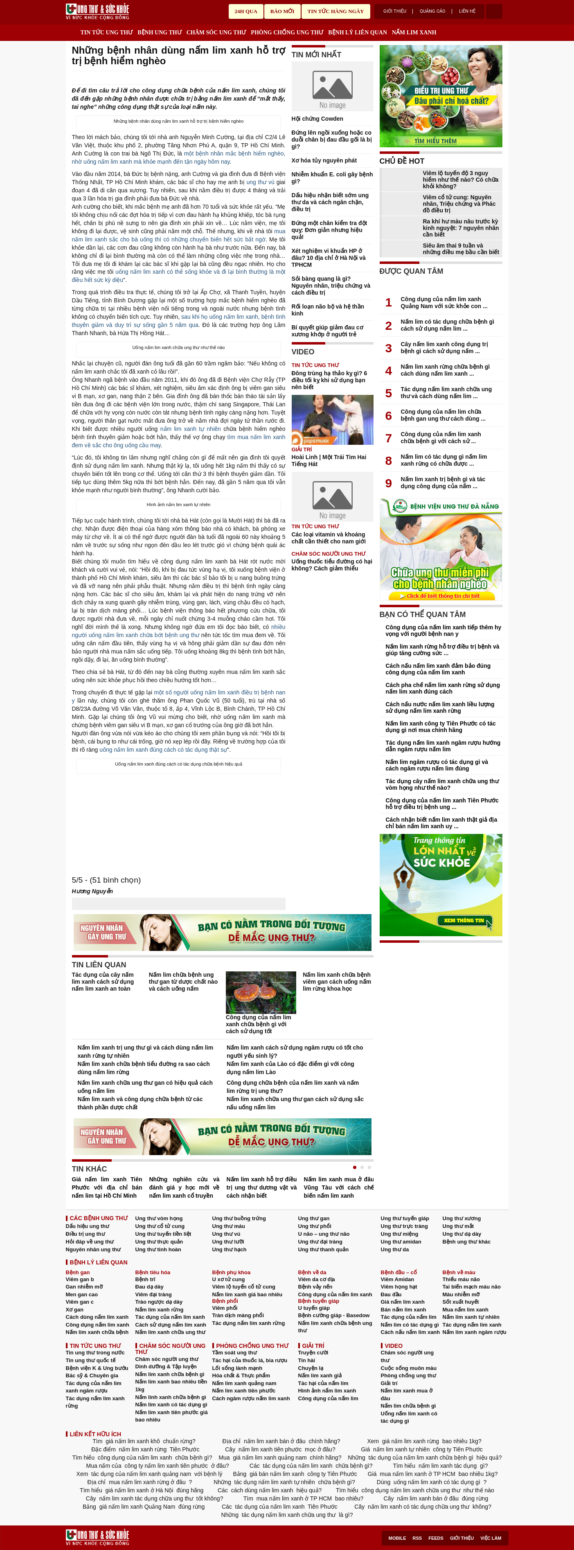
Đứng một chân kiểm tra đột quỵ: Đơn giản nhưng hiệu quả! (329, 230)
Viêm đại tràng (153, 1294)
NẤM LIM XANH (414, 32)
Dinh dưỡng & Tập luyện (166, 1366)
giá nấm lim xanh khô (132, 1441)
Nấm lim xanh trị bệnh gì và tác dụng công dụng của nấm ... (443, 482)
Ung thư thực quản (159, 1242)
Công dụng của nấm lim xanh (335, 1294)
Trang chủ (72, 31)
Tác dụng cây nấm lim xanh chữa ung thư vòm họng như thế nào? (442, 784)
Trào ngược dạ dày (159, 1302)
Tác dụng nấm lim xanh (472, 1325)
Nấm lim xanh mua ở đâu (406, 1394)
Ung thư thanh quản (323, 1249)
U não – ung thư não (324, 1234)
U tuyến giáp (314, 1308)
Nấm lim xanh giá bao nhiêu (247, 1294)
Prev (78, 1175)
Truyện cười (313, 1352)
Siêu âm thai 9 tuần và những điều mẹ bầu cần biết (461, 248)
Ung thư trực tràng (404, 1226)
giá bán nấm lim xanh (277, 1474)
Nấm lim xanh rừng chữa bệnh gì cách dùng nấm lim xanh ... (445, 370)
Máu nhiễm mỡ (461, 1294)
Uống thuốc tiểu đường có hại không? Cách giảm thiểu (332, 565)
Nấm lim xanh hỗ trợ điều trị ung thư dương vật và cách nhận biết (262, 1187)
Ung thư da (395, 1249)
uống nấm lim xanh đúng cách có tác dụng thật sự (163, 749)
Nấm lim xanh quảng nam (244, 1383)
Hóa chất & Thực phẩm (241, 1375)
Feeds (435, 1538)
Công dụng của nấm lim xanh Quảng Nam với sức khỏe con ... (444, 302)
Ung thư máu (228, 1226)
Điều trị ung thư (85, 1234)
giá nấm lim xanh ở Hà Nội (139, 1490)
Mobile (397, 1538)
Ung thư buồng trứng (239, 1218)
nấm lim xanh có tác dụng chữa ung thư (418, 1506)
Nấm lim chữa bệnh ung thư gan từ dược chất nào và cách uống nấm (183, 981)
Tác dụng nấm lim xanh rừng (248, 1323)
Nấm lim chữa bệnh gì (408, 1406)
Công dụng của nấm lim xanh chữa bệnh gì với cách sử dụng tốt (258, 1024)
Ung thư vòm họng (159, 1218)
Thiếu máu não (461, 1279)
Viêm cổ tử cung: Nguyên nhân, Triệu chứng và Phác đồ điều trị (459, 204)
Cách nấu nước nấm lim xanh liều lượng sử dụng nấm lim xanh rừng (440, 707)
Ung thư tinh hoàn (158, 1249)
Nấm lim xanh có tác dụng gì (171, 1404)
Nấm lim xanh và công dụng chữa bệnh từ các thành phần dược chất (140, 1103)
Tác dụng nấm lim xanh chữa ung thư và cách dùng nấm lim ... (446, 392)
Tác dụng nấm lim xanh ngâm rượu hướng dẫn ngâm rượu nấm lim (443, 745)
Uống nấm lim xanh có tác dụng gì (409, 1417)
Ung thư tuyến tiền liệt (163, 1234)
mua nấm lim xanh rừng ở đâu (147, 1482)
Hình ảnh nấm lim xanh (327, 1391)
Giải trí (302, 449)
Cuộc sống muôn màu (409, 1368)
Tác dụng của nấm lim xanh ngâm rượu (94, 1387)
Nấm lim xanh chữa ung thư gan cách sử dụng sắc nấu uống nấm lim (295, 1103)
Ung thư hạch (229, 1249)
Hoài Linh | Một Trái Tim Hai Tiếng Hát (329, 460)
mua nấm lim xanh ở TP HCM (417, 1474)
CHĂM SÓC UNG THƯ (216, 32)
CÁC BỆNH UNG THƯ (99, 1218)
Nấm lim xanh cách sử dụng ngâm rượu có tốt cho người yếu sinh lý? (295, 1051)
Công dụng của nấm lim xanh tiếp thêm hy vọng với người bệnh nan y (444, 630)
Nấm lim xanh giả (320, 1375)
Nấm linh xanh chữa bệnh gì (170, 1397)
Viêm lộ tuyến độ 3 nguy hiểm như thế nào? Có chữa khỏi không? (461, 179)
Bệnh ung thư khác (467, 1242)
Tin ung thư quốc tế (90, 1360)
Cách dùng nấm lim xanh (97, 1317)
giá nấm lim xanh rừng (410, 1441)
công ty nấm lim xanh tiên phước (166, 1465)
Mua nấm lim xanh (465, 1310)
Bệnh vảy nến (315, 1287)
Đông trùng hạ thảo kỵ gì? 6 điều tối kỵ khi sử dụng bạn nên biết (329, 380)
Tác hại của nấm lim (323, 1383)
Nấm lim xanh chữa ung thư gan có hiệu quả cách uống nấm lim (145, 1086)
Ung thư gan (314, 1218)
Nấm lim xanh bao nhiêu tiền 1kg (171, 1385)
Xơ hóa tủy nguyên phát (324, 160)
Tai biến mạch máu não (472, 1287)
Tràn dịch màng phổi (238, 1315)
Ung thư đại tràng (320, 1242)
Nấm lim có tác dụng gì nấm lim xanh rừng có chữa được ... (444, 460)
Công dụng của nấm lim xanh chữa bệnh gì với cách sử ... (441, 437)
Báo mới (282, 11)
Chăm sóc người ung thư (167, 1359)
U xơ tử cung (228, 1279)
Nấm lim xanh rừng (159, 1310)
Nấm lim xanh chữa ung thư (170, 1332)
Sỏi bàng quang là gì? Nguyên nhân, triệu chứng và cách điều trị (331, 285)
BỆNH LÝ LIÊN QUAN (357, 32)
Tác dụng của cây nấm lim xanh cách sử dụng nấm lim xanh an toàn (103, 981)
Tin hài (306, 1360)
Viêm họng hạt (399, 1287)
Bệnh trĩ (145, 1279)
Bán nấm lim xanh (403, 1310)
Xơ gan (74, 1310)
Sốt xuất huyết (461, 1302)
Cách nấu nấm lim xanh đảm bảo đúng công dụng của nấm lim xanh (438, 669)
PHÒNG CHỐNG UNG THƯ (287, 32)
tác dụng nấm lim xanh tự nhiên (275, 1482)
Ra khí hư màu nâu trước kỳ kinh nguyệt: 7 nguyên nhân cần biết (461, 228)
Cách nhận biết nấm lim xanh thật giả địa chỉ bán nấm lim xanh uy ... (441, 822)
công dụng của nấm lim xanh (134, 1457)
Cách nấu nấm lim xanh (410, 1332)
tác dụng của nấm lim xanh (297, 1465)
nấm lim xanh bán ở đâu (274, 1441)
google (281, 78)
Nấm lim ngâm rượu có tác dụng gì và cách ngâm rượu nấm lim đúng (437, 765)
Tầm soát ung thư (234, 1352)
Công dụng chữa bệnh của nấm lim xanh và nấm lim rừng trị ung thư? (293, 1086)
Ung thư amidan (401, 1242)
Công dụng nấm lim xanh (97, 1325)
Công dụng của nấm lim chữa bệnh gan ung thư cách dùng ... (443, 415)
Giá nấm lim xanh (403, 1302)
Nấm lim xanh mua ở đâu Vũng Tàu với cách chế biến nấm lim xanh (339, 1187)
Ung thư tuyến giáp (405, 1218)
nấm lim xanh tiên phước (270, 1449)
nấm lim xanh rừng (142, 1449)
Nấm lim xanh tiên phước (244, 1391)
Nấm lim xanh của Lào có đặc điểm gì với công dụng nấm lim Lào (290, 1068)
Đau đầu (391, 1294)
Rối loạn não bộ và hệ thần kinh (328, 310)
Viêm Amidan (397, 1279)
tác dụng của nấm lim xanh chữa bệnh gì (421, 1457)
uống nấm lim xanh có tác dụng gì (437, 1482)
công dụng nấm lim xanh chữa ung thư (411, 1490)
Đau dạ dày (149, 1287)
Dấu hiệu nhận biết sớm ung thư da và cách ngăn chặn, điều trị (330, 202)
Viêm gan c (80, 1302)
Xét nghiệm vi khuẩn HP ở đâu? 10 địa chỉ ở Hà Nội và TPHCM (329, 258)
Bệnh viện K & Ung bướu (97, 1368)
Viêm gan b (80, 1279)
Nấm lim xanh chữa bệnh (97, 1332)
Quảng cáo (433, 11)
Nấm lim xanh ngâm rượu (474, 1332)
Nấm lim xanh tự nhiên (471, 1317)
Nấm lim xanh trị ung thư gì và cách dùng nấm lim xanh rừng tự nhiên (146, 1051)
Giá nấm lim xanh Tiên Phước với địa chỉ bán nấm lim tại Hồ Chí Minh (107, 1187)
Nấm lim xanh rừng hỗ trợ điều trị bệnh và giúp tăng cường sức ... (443, 649)
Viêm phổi (225, 1308)
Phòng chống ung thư (408, 1375)
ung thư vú (260, 182)
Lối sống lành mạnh (237, 1368)
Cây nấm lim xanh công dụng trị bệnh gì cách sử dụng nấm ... (444, 347)
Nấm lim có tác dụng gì (410, 1325)
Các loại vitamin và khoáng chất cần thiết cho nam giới (329, 538)
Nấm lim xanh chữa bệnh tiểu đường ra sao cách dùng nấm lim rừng (144, 1068)
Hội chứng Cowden (318, 118)
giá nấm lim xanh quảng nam (270, 1457)
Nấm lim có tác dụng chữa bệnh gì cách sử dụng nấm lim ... (447, 325)
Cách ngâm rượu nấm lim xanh (251, 1398)
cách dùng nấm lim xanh (262, 1490)
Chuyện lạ (311, 1368)
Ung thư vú (226, 1234)
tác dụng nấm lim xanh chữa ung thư (288, 1515)
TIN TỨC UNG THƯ (107, 32)
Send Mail (270, 78)
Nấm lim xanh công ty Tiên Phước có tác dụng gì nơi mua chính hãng (441, 726)
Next (367, 1176)
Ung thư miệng (400, 1234)
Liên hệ (467, 11)
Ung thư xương (462, 1218)
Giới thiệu (394, 11)
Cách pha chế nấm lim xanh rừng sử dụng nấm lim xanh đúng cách (443, 688)
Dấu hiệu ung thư (88, 1226)
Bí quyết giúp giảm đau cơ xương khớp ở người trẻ (327, 331)
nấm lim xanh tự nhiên (190, 429)
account (494, 11)
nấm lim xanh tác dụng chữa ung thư (146, 1498)
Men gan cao (82, 1294)
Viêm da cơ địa (316, 1279)
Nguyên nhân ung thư (93, 1249)
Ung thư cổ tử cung (160, 1226)
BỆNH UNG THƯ (159, 32)
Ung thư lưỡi (228, 1242)
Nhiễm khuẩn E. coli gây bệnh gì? (332, 178)
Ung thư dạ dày (462, 1234)
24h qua (246, 11)
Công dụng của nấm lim (328, 1398)
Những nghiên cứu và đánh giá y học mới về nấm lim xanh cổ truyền (184, 1187)
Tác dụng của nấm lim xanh (170, 1317)
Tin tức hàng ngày (336, 11)
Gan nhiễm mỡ (84, 1287)
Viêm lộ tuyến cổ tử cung (244, 1287)
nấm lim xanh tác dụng (447, 1465)
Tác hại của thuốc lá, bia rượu (250, 1360)
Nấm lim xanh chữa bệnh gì (170, 1374)
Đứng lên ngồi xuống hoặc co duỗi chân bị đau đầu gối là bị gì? (332, 139)
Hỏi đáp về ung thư (90, 1242)
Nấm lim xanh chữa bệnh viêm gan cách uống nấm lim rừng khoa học (337, 981)
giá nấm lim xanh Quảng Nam (137, 1506)
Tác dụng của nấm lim (409, 1317)
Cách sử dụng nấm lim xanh (171, 1325)
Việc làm (490, 1538)
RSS (417, 1538)
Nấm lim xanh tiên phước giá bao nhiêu (171, 1416)
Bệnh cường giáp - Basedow (334, 1315)
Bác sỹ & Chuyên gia (92, 1375)
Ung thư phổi (314, 1226)
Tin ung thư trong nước (95, 1352)
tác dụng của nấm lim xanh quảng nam (141, 1474)
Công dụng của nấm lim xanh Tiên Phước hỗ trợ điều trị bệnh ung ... (442, 803)
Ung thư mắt (458, 1226)
